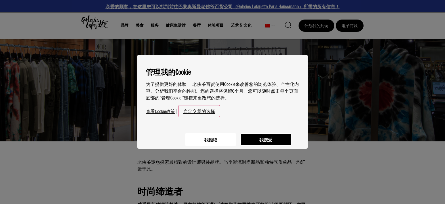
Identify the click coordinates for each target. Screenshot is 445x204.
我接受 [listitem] (265, 136)
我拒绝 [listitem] (208, 136)
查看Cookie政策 (160, 109)
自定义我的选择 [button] (199, 109)
